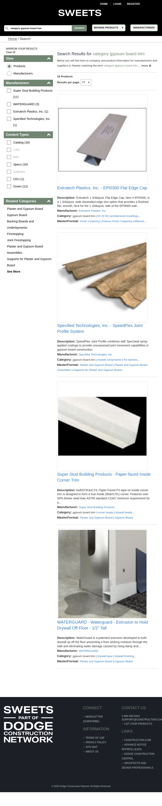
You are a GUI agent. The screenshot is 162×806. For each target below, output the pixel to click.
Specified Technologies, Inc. (96, 360)
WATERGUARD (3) (26, 104)
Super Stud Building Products (96, 516)
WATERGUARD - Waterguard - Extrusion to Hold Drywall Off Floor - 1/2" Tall (102, 637)
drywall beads (124, 521)
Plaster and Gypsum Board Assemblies (25, 249)
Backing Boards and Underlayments (20, 224)
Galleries (19, 171)
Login (117, 4)
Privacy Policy (96, 754)
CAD (16, 149)
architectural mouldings (124, 218)
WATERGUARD (88, 663)
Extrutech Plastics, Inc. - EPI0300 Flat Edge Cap (102, 190)
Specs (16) (20, 164)
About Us (92, 763)
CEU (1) (18, 179)
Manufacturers (23, 73)
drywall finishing (124, 668)
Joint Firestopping (19, 240)
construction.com (137, 752)
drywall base (105, 668)
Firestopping (15, 234)
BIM (16, 157)
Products (20, 66)
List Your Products (138, 735)
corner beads (105, 521)
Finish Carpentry (90, 224)
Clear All (10, 52)
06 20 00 (103, 218)
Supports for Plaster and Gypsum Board (29, 262)
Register (133, 4)
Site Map (91, 759)
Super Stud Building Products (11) (33, 94)
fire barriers (131, 365)
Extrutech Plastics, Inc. (93, 213)
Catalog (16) (21, 142)
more (150, 65)
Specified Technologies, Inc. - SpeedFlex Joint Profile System (100, 334)
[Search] (46, 28)
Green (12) (20, 186)
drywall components (110, 365)
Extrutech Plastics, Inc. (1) (30, 111)
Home (104, 4)
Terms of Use (95, 749)
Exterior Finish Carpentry (117, 224)
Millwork (139, 224)
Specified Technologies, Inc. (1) (32, 122)
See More (14, 271)
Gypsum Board (17, 215)
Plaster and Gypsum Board (25, 208)
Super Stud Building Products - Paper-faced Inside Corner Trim (97, 486)
